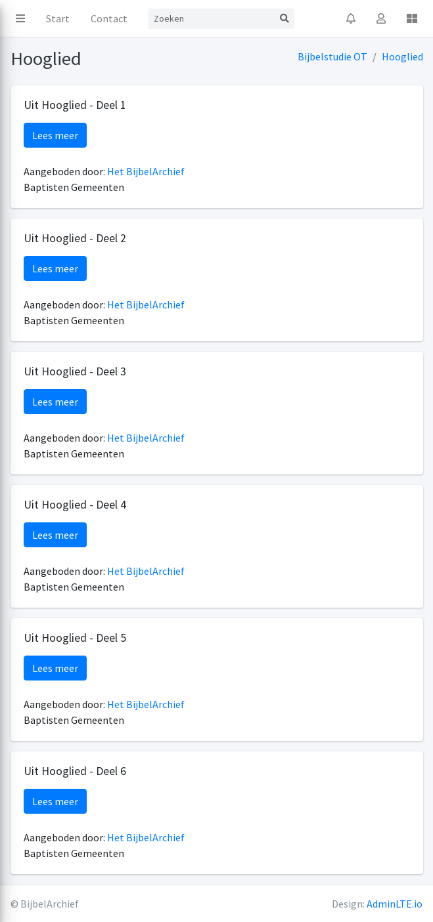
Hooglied (402, 56)
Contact (109, 18)
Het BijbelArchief (146, 171)
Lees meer (55, 135)
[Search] (211, 19)
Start (58, 18)
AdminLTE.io (394, 903)
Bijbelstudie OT (332, 56)
